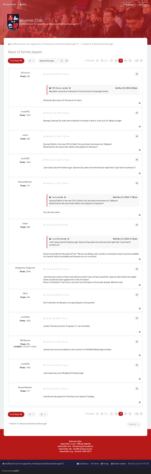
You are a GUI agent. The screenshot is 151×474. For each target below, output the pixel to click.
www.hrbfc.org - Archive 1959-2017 (75, 451)
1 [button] (105, 61)
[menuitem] (23, 4)
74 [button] (125, 61)
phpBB (16, 471)
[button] (97, 60)
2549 (28, 271)
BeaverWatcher (25, 182)
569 (28, 297)
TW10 (25, 293)
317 (28, 186)
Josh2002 (25, 112)
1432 (28, 115)
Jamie (25, 135)
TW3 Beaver (57, 88)
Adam (25, 223)
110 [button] (136, 61)
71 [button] (111, 61)
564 (28, 139)
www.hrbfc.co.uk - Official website (75, 444)
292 (28, 76)
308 (28, 227)
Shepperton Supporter (25, 268)
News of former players (25, 52)
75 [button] (130, 61)
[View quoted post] (70, 88)
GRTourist (25, 73)
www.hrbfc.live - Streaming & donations (75, 446)
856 (28, 344)
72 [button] (116, 61)
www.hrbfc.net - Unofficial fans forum (75, 449)
